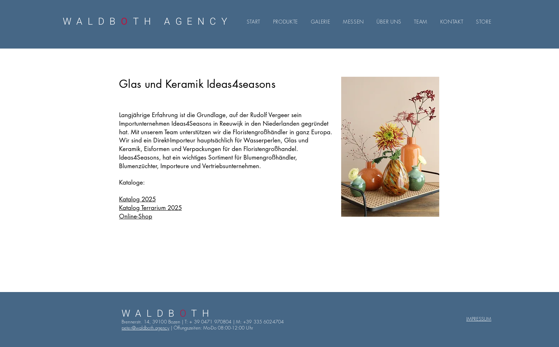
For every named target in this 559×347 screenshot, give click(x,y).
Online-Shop (135, 216)
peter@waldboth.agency (145, 328)
